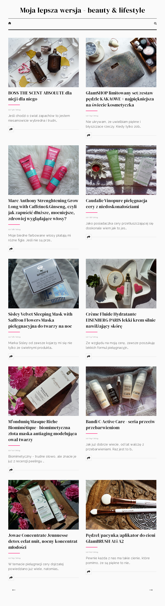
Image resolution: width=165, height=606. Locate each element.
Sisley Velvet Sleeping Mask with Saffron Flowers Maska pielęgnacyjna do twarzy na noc (40, 320)
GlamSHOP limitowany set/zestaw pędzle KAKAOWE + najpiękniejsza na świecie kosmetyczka (120, 99)
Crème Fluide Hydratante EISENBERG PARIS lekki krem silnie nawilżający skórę (121, 320)
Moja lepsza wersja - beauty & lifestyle (82, 10)
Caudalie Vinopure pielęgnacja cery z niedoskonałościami (116, 204)
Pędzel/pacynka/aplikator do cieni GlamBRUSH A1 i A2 (120, 538)
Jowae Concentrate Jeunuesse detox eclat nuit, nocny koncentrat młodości (42, 541)
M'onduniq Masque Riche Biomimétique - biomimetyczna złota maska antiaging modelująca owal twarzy (42, 431)
